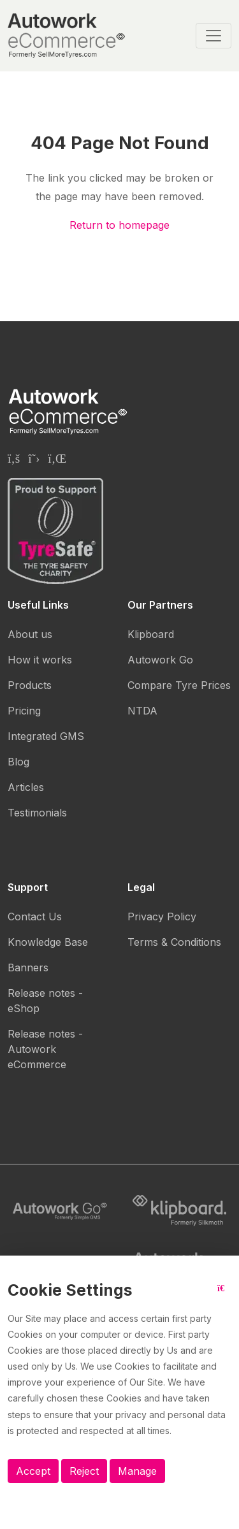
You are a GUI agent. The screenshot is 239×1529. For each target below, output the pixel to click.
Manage (137, 1471)
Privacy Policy (161, 916)
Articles (26, 787)
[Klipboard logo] (179, 1211)
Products (30, 685)
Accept (33, 1471)
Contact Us (35, 916)
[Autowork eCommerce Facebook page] (14, 458)
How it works (40, 659)
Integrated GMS (46, 736)
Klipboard (150, 634)
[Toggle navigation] (213, 35)
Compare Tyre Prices (179, 685)
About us (30, 634)
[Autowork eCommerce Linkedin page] (57, 458)
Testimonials (37, 812)
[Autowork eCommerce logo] (66, 35)
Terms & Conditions (174, 942)
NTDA (142, 710)
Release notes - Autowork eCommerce (45, 1049)
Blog (18, 761)
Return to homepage (119, 225)
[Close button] (224, 1295)
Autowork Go (160, 659)
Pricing (24, 710)
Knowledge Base (48, 942)
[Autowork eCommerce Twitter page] (34, 458)
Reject (84, 1471)
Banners (28, 967)
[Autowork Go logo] (60, 1211)
